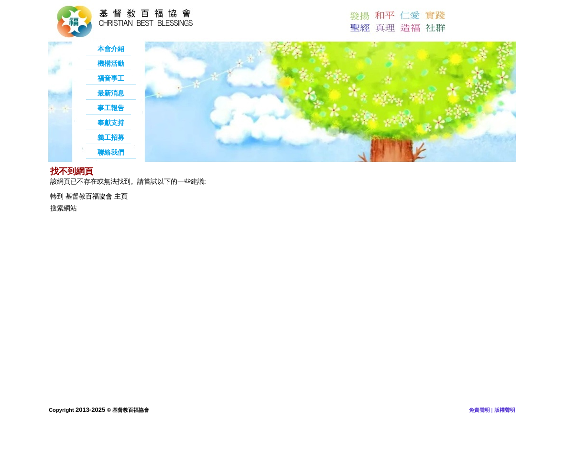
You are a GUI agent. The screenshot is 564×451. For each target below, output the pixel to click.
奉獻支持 (111, 122)
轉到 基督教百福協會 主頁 (89, 196)
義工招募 (111, 137)
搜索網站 (63, 208)
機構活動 (111, 63)
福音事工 (111, 78)
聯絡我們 (111, 152)
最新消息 (111, 93)
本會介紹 (111, 48)
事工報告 (111, 108)
